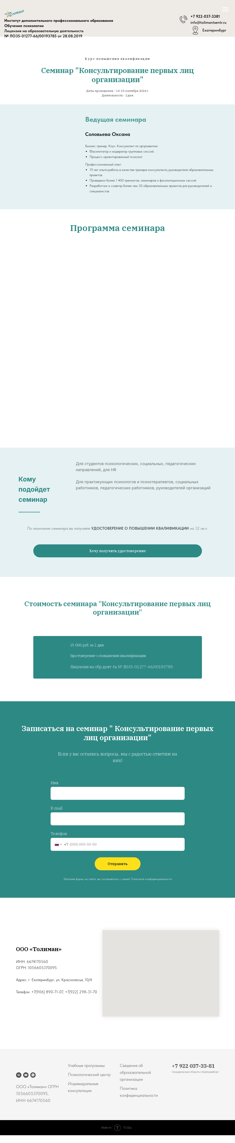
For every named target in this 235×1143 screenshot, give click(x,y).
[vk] (18, 1075)
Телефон (59, 833)
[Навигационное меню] (225, 9)
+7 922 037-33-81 (193, 1065)
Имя (54, 782)
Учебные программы (86, 1065)
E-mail (56, 808)
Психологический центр (89, 1074)
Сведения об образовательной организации (135, 1072)
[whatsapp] (33, 1075)
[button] (117, 550)
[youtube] (26, 1075)
